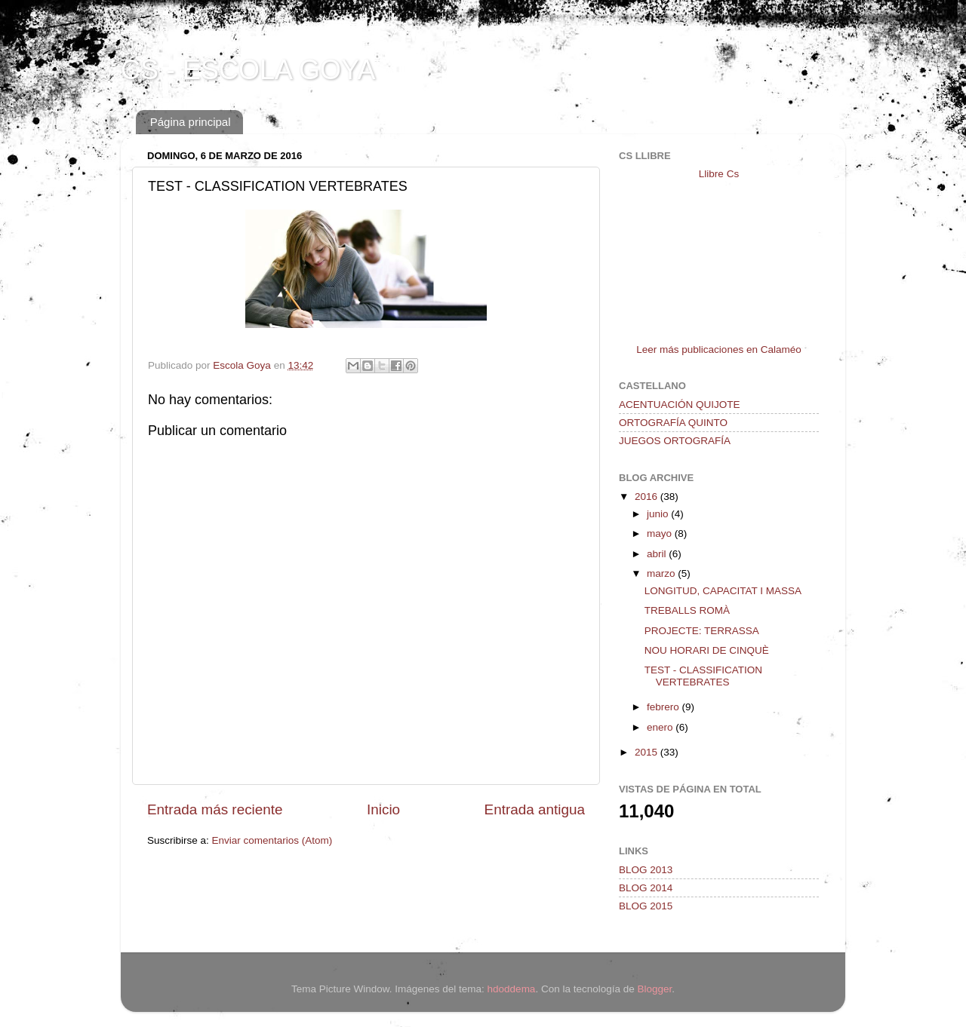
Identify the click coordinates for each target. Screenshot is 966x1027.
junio (659, 514)
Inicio (383, 809)
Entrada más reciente (215, 809)
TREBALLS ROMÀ (687, 610)
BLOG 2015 (645, 906)
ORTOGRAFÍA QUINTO (673, 422)
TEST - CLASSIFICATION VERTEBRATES (703, 676)
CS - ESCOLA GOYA (248, 69)
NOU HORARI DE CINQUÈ (707, 650)
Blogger (654, 989)
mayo (661, 533)
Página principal (190, 121)
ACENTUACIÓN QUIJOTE (679, 404)
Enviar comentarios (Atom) (272, 840)
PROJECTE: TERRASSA (702, 630)
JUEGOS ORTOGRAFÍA (675, 440)
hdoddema (512, 989)
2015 (647, 752)
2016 (647, 496)
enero (661, 727)
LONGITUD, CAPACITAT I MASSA (723, 590)
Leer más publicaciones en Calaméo (718, 349)
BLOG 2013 (645, 869)
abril (658, 553)
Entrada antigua (535, 809)
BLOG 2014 (645, 888)
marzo (662, 573)
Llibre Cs (719, 173)
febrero (664, 707)
